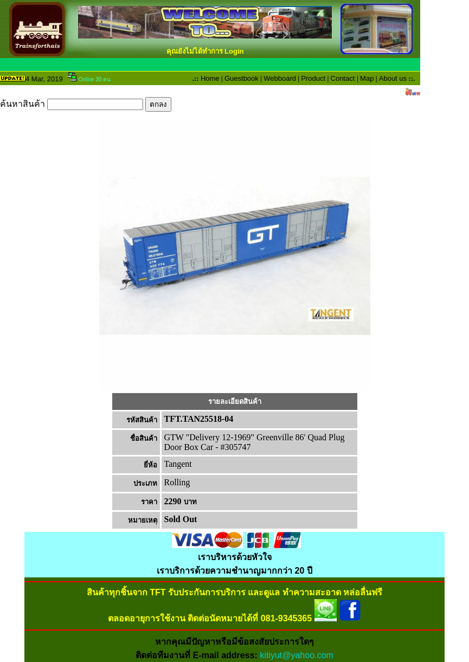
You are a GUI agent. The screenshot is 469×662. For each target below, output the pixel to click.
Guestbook (241, 78)
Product (313, 78)
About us (393, 78)
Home (210, 78)
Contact (343, 78)
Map (367, 78)
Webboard (280, 78)
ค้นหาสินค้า (85, 103)
